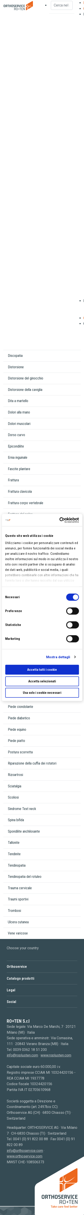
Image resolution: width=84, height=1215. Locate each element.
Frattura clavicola (20, 491)
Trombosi (14, 911)
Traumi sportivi (18, 899)
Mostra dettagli (58, 657)
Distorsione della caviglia (25, 390)
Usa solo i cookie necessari (42, 693)
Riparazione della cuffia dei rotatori (32, 763)
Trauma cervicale (20, 888)
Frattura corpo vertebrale (25, 503)
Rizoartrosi (15, 775)
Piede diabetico (19, 718)
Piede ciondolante (20, 707)
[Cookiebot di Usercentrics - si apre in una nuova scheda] (60, 520)
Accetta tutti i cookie (42, 670)
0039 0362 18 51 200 (30, 1050)
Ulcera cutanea (18, 922)
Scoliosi (13, 797)
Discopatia (15, 356)
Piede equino (17, 729)
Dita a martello (18, 401)
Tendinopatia (17, 865)
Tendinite (14, 854)
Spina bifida (16, 820)
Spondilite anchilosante (24, 831)
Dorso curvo (16, 435)
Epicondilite (16, 446)
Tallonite (13, 842)
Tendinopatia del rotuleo (24, 876)
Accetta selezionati (42, 681)
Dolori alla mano (19, 412)
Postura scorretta (20, 752)
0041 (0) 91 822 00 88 (30, 1139)
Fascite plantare (19, 469)
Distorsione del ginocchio (25, 378)
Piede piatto (16, 741)
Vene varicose (18, 933)
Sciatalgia (14, 786)
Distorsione (16, 367)
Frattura (13, 480)
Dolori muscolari (19, 424)
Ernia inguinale (17, 457)
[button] (42, 966)
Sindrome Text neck (22, 809)
